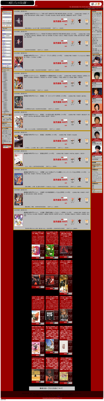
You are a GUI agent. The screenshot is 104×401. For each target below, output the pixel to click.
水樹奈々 (42, 15)
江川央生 (34, 57)
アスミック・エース (96, 177)
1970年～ (5, 78)
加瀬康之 (55, 77)
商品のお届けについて (7, 133)
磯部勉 (46, 214)
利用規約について (6, 140)
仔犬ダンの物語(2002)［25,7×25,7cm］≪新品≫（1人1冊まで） (66, 360)
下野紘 (60, 77)
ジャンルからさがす (6, 126)
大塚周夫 (78, 214)
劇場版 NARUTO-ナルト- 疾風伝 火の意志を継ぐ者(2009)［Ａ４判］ (45, 114)
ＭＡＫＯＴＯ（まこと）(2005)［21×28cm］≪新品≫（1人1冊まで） (38, 360)
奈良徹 (71, 77)
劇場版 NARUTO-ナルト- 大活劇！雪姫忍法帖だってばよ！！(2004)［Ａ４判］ (48, 212)
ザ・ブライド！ (96, 20)
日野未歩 (80, 77)
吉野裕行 (85, 75)
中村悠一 (28, 57)
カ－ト (86, 8)
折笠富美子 (36, 77)
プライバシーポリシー (7, 138)
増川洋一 (75, 15)
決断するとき (95, 27)
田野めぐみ (65, 77)
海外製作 (4, 71)
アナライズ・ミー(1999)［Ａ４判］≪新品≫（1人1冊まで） (66, 298)
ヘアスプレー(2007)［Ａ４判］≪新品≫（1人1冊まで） (38, 234)
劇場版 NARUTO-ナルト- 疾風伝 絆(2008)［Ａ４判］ (40, 134)
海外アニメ (4, 91)
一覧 (4, 113)
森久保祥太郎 (31, 15)
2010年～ (5, 73)
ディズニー (94, 171)
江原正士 (61, 35)
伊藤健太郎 (69, 15)
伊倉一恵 (44, 35)
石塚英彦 (84, 214)
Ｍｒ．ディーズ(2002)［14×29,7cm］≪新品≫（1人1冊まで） (66, 262)
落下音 (94, 21)
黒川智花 (40, 194)
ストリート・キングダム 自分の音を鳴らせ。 (97, 46)
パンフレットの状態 (6, 134)
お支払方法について (6, 131)
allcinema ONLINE (96, 164)
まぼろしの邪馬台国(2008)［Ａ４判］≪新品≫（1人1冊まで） (66, 328)
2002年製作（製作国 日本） (70, 380)
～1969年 (5, 80)
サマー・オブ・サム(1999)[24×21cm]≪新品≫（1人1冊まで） (52, 298)
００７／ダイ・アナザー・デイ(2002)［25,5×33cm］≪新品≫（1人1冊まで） (52, 262)
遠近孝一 (48, 116)
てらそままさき (81, 55)
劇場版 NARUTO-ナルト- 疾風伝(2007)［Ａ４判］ (39, 153)
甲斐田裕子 (41, 214)
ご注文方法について (6, 130)
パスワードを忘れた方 (7, 22)
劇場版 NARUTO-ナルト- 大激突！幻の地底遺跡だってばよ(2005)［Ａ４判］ (47, 192)
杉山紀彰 (53, 15)
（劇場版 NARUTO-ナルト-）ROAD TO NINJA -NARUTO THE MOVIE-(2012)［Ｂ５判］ (50, 34)
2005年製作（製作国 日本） (42, 377)
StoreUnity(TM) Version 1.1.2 (55, 398)
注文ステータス (99, 8)
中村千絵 (28, 35)
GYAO (93, 167)
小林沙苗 (42, 77)
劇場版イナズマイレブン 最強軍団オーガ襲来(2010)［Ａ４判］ (43, 75)
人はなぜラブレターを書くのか (97, 68)
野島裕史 (80, 75)
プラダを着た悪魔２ (97, 13)
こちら (58, 396)
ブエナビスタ (95, 175)
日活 (93, 188)
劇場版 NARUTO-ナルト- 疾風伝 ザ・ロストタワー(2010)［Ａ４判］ (45, 96)
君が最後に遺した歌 (97, 50)
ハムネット (95, 19)
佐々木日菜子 (49, 77)
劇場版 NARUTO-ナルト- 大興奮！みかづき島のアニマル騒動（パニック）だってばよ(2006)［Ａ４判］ (55, 172)
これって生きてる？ (97, 14)
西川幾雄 (67, 214)
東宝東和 (94, 181)
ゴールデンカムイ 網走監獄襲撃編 (97, 157)
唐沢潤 (56, 214)
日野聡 (37, 15)
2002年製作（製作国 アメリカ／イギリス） (54, 283)
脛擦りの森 (95, 40)
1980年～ (5, 77)
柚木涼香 (63, 15)
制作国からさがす (6, 125)
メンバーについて (6, 137)
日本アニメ (4, 101)
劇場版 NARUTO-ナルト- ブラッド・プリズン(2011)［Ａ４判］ (43, 55)
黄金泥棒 (94, 43)
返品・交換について (6, 136)
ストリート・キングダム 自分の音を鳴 (97, 128)
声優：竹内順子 (83, 13)
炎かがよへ (95, 41)
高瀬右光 (73, 214)
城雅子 (75, 77)
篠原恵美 (39, 35)
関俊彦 (65, 35)
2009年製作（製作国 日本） (42, 349)
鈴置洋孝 (51, 214)
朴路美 (43, 116)
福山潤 (58, 15)
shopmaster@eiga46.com (97, 7)
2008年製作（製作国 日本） (70, 348)
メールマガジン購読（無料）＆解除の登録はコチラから (7, 120)
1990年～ (5, 76)
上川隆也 (39, 57)
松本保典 (50, 35)
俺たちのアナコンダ (97, 23)
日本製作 (4, 81)
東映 (93, 185)
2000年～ (5, 74)
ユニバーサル (95, 172)
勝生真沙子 (84, 114)
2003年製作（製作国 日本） (56, 377)
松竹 (93, 186)
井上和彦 (48, 15)
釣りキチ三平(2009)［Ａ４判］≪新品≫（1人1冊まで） (52, 328)
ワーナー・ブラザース (97, 174)
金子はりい (61, 214)
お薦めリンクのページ (97, 192)
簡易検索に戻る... (6, 67)
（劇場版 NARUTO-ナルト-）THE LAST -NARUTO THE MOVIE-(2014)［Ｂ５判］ (48, 13)
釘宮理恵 (30, 77)
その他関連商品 (5, 111)
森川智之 (34, 35)
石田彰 (80, 15)
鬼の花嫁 (94, 48)
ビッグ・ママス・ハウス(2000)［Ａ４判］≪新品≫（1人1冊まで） (38, 298)
